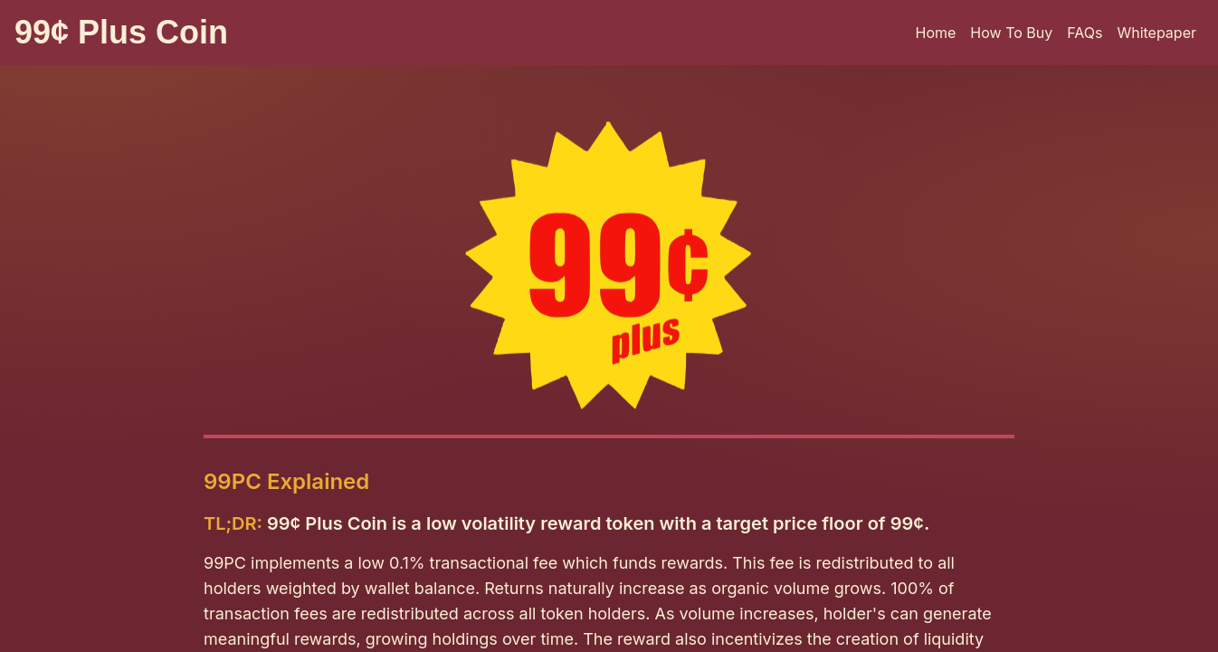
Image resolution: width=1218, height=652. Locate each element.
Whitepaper (1156, 33)
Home (936, 33)
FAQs (1084, 33)
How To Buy (1011, 33)
